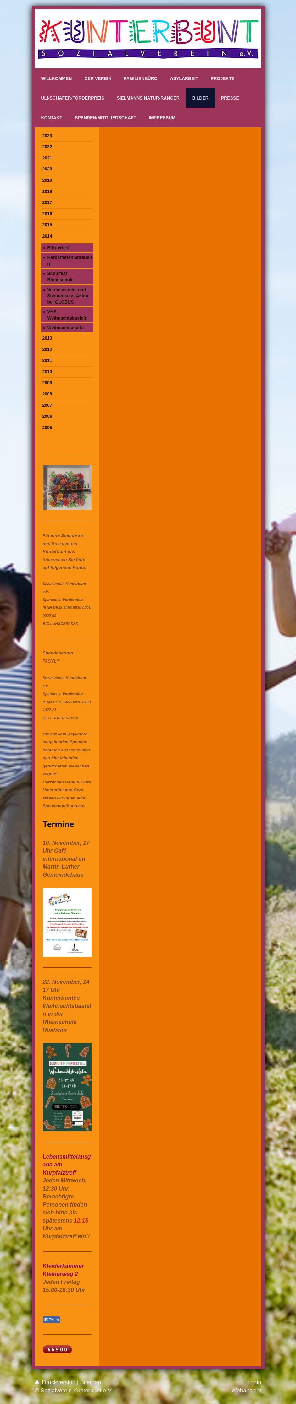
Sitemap (90, 1382)
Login (254, 1382)
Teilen (51, 1320)
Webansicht (246, 1390)
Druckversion (56, 1382)
